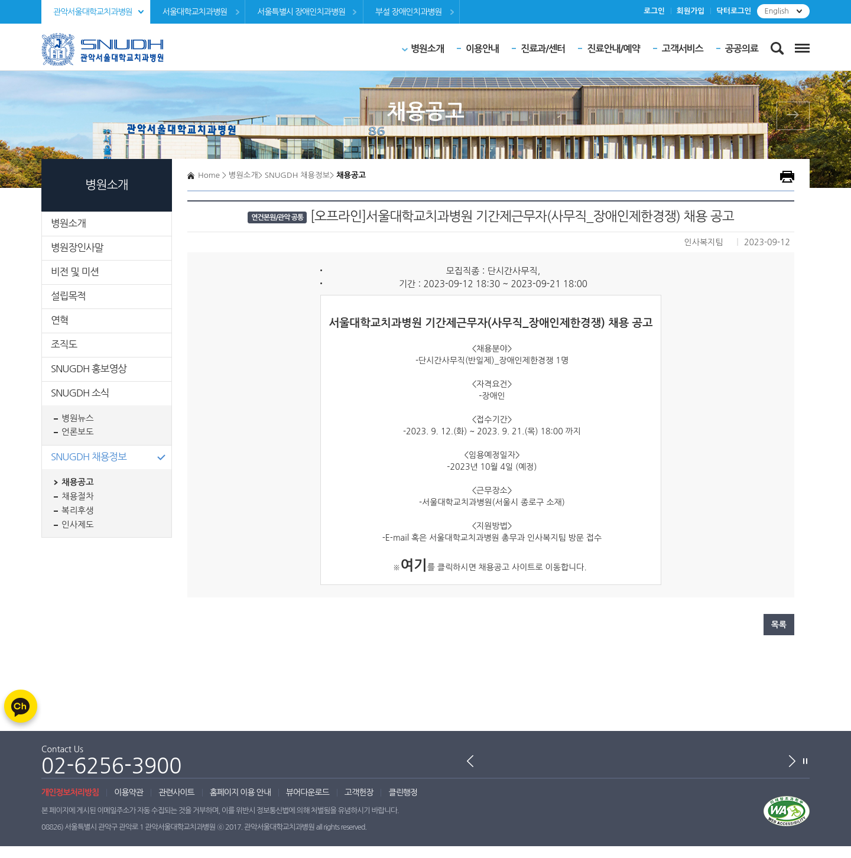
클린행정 (402, 792)
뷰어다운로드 (307, 792)
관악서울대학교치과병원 (92, 12)
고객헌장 (359, 792)
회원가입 (690, 11)
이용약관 (128, 792)
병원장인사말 (77, 247)
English (776, 11)
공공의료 (741, 48)
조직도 (64, 344)
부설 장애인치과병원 (408, 12)
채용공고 (77, 482)
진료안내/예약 (613, 48)
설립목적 (68, 296)
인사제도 (77, 525)
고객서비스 (682, 48)
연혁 (60, 320)
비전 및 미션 (75, 272)
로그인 (654, 11)
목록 (779, 624)
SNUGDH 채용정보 (88, 457)
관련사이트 (176, 792)
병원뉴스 (77, 418)
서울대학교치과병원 (195, 12)
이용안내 (482, 48)
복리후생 (77, 510)
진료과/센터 (543, 48)
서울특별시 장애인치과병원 (301, 12)
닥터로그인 (733, 11)
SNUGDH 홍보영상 (88, 368)
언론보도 (77, 432)
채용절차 (77, 496)
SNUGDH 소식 (80, 393)
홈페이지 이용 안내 (240, 792)
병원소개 (427, 48)
